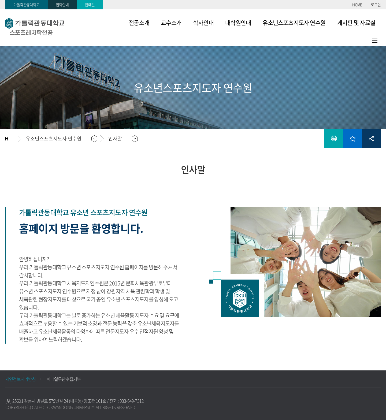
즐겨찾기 (352, 138)
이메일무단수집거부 (64, 379)
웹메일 (90, 4)
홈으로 (11, 138)
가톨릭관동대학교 (26, 4)
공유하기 (371, 138)
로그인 (376, 4)
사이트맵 (375, 40)
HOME (357, 4)
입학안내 (62, 4)
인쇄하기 (333, 138)
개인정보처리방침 (20, 379)
